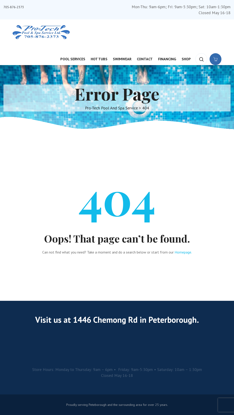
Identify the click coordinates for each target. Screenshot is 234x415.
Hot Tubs (99, 59)
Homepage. (183, 252)
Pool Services (72, 59)
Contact (145, 59)
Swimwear (122, 59)
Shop (186, 59)
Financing (167, 59)
